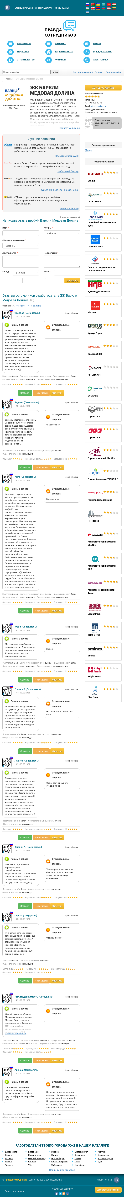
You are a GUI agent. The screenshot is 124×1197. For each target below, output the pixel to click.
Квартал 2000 (103, 350)
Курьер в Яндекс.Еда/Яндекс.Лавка (59, 190)
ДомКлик (103, 392)
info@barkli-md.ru (98, 106)
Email (46, 271)
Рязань (8, 1161)
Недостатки (50, 253)
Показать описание (69, 128)
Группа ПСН (103, 412)
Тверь (77, 1161)
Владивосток (11, 1152)
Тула (100, 1161)
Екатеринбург (81, 1152)
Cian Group (103, 693)
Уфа (30, 1165)
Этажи (103, 177)
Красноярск (103, 1155)
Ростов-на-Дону (105, 1158)
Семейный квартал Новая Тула (103, 220)
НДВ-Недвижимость (103, 287)
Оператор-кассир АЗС (66, 156)
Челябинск (80, 1165)
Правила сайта (114, 72)
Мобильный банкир (67, 171)
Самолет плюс (103, 242)
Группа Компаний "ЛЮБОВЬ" (103, 475)
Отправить (72, 280)
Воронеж (55, 1152)
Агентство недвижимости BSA (103, 563)
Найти (55, 72)
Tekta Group (103, 631)
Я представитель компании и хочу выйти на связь (107, 123)
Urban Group (103, 610)
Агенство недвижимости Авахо (103, 587)
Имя (4, 227)
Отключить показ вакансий (70, 217)
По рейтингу (34, 306)
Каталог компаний (83, 72)
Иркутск (101, 1152)
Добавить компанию (108, 1190)
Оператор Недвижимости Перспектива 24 (103, 264)
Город (5, 271)
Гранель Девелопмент (103, 496)
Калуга (54, 1155)
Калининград (34, 1155)
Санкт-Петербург (59, 1161)
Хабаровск (56, 1165)
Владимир (33, 1152)
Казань (8, 1155)
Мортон (103, 308)
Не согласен (41, 393)
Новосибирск (57, 1158)
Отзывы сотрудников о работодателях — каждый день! (42, 8)
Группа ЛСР (103, 433)
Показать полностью (15, 1033)
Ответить (57, 393)
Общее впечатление (13, 240)
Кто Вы (48, 227)
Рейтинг (99, 72)
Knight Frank (103, 672)
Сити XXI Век (103, 197)
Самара (32, 1161)
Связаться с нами (14, 1191)
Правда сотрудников (16, 1179)
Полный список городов (62, 1170)
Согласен (25, 393)
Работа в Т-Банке (69, 208)
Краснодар (80, 1155)
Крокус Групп (103, 329)
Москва (88, 150)
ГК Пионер (103, 517)
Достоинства (9, 253)
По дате (20, 306)
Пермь (78, 1158)
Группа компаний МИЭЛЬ (103, 454)
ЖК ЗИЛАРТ (103, 371)
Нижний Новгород (37, 1158)
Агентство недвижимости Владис (103, 539)
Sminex (103, 651)
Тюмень (9, 1165)
